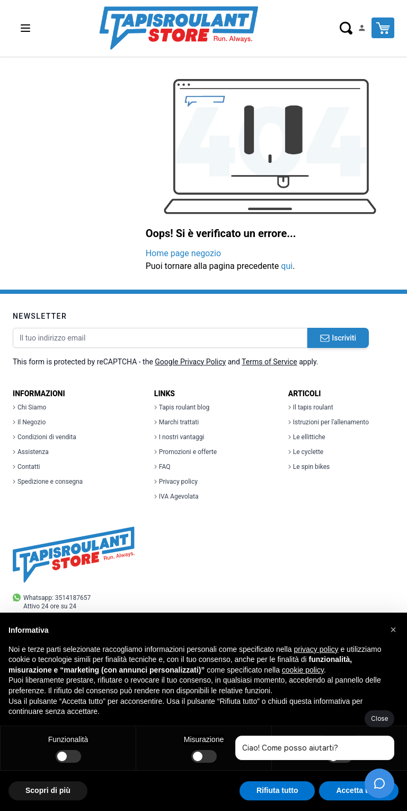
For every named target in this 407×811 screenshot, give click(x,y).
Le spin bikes (309, 466)
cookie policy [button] (303, 670)
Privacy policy (176, 481)
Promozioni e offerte (185, 452)
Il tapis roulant (310, 407)
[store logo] (178, 28)
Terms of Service (269, 361)
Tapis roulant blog (181, 407)
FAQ (162, 466)
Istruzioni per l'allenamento (328, 422)
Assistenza (31, 452)
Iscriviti (338, 338)
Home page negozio (183, 253)
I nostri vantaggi (179, 437)
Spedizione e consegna (48, 481)
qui (287, 266)
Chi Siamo (29, 407)
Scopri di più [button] (47, 790)
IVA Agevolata (176, 496)
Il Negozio (29, 422)
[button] (393, 629)
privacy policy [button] (316, 649)
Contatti (26, 466)
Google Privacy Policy (190, 361)
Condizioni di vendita (44, 437)
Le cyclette (305, 452)
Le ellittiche (306, 437)
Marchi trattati (176, 422)
